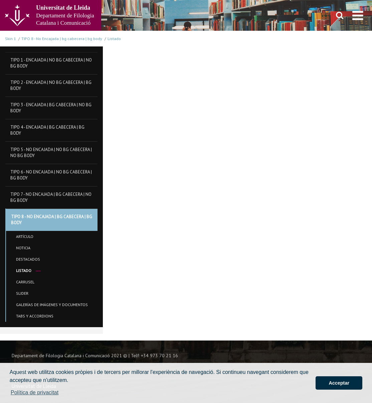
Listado (114, 38)
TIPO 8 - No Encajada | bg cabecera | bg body (61, 38)
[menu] (358, 15)
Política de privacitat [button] (34, 392)
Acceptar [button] (339, 383)
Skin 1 (10, 38)
